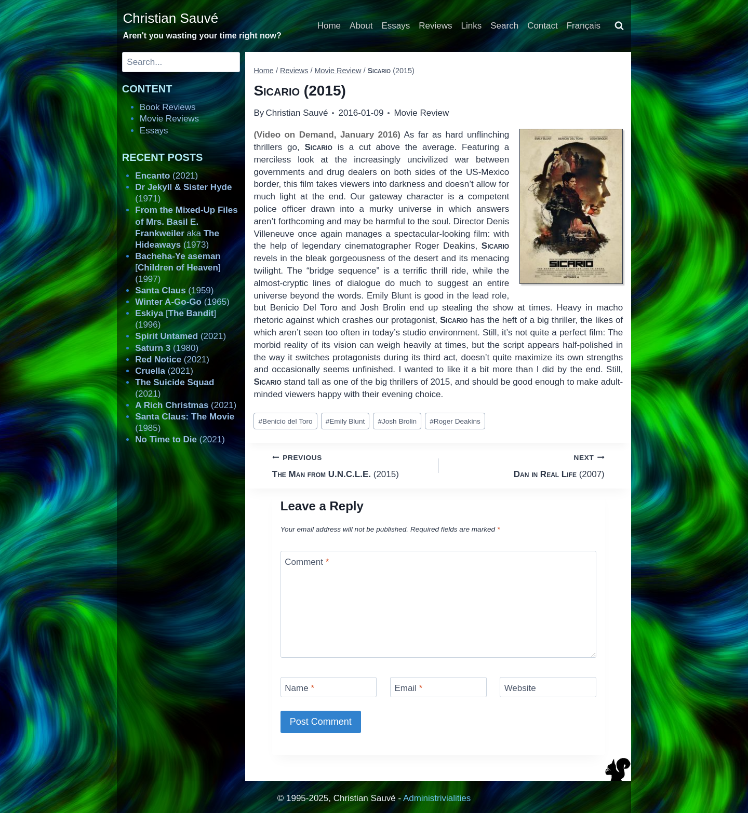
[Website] (548, 687)
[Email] (438, 687)
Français (583, 26)
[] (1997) (177, 267)
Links (471, 26)
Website (520, 688)
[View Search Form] (619, 26)
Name (299, 688)
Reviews (435, 26)
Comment (307, 562)
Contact (542, 26)
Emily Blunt (345, 421)
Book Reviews (168, 107)
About (361, 26)
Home (329, 26)
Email (408, 688)
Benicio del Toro (286, 421)
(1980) (166, 348)
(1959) (174, 290)
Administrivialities (437, 798)
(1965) (182, 302)
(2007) (526, 465)
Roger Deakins (455, 421)
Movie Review (421, 113)
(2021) (166, 176)
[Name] (328, 687)
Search (504, 26)
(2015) (351, 465)
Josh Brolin (397, 421)
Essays (396, 26)
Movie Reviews (169, 119)
